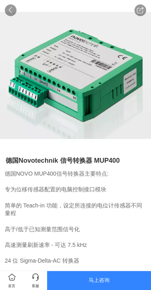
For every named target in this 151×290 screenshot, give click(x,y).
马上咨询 (99, 280)
